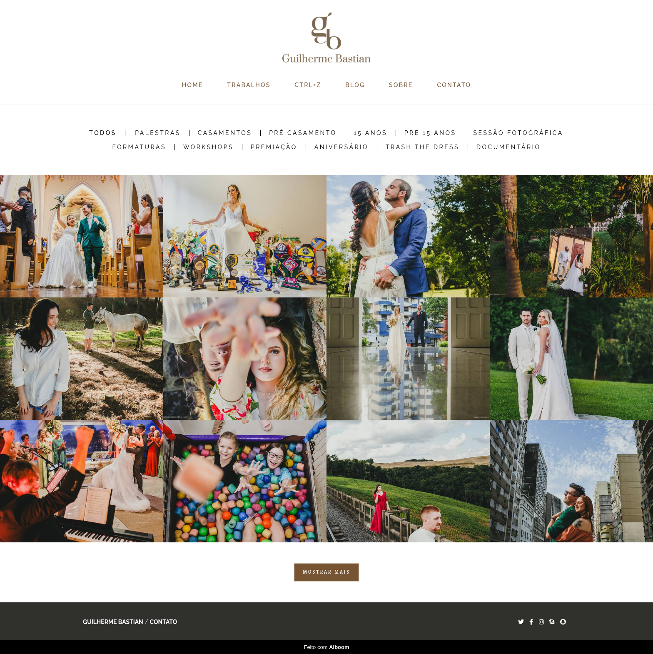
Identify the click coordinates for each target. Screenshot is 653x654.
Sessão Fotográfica (518, 133)
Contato (163, 622)
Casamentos (225, 133)
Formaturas (139, 147)
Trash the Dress (422, 147)
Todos (102, 133)
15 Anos (370, 133)
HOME (192, 85)
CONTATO (454, 85)
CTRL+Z (307, 85)
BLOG (355, 85)
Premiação (274, 147)
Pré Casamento (302, 133)
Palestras (158, 133)
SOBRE (401, 85)
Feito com (326, 647)
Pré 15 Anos (430, 133)
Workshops (208, 147)
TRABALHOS (248, 85)
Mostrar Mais (326, 572)
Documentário (508, 147)
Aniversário (341, 147)
